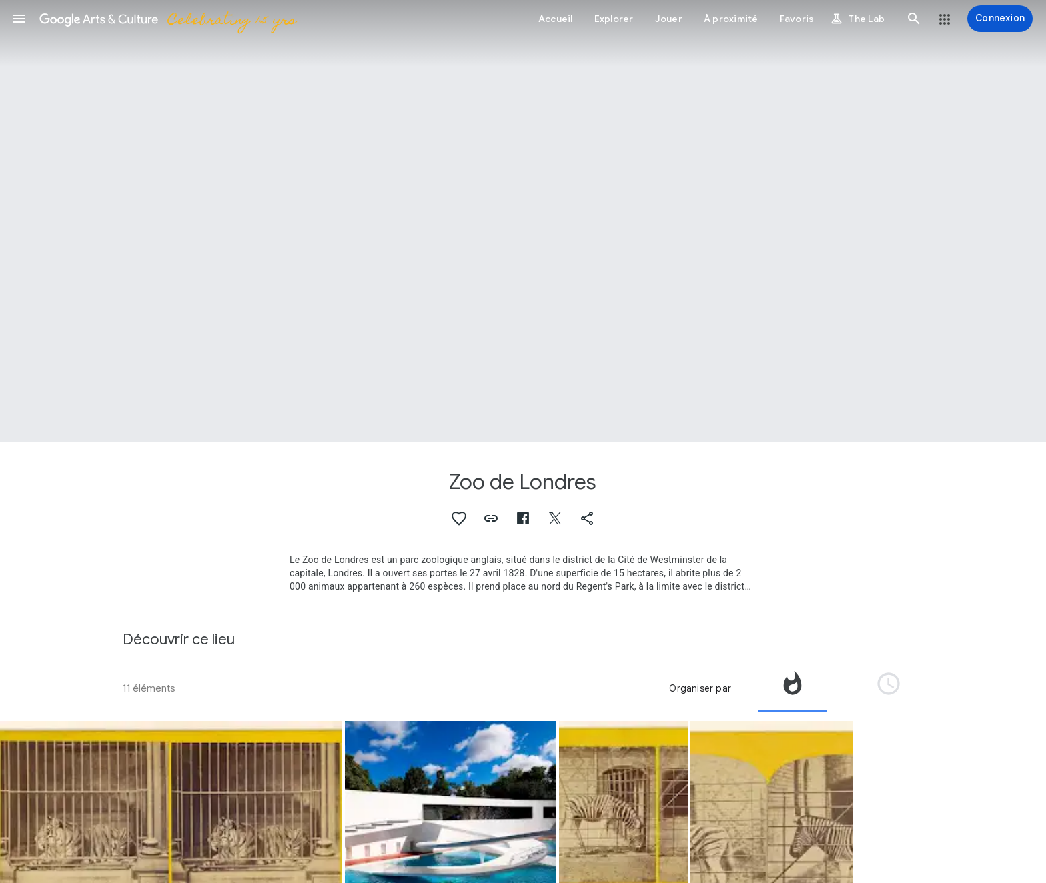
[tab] (792, 688)
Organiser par (700, 688)
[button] (19, 19)
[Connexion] (1000, 18)
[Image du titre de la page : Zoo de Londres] (523, 221)
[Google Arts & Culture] (167, 18)
